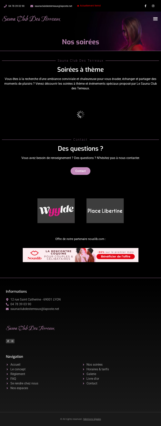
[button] (155, 19)
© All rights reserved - (80, 419)
